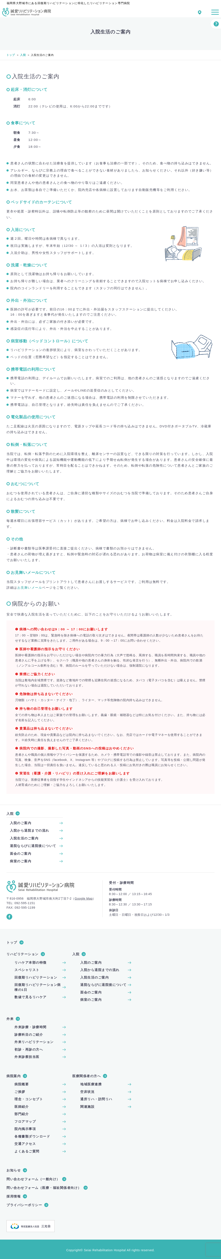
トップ (10, 55)
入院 (23, 55)
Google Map (84, 898)
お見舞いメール (29, 587)
